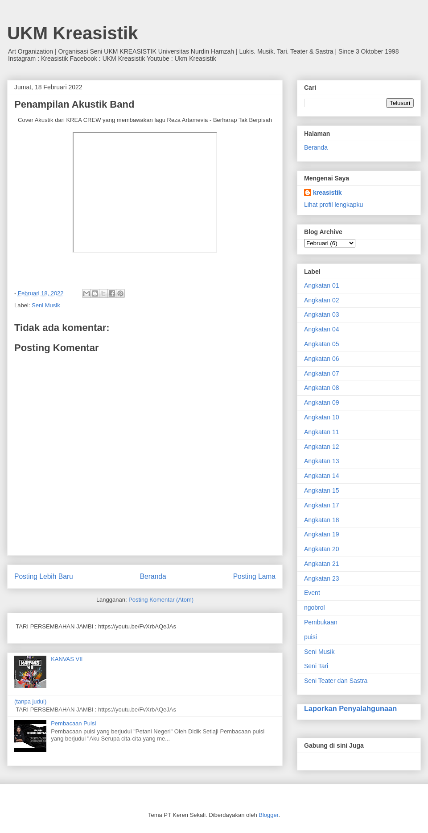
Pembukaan (320, 622)
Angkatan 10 (321, 417)
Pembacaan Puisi (73, 723)
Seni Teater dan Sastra (335, 680)
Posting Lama (254, 576)
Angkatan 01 (321, 285)
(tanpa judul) (30, 701)
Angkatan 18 (321, 519)
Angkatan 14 (321, 475)
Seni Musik (46, 305)
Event (312, 592)
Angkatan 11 (321, 431)
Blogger (268, 815)
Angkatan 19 (321, 534)
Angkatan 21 (321, 563)
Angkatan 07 (321, 373)
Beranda (153, 576)
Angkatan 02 (321, 300)
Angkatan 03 (321, 314)
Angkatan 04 (321, 329)
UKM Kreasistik (72, 33)
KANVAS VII (66, 659)
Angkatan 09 (321, 402)
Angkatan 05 (321, 343)
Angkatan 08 (321, 387)
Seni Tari (316, 666)
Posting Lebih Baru (43, 576)
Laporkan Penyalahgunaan (350, 708)
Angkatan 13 (321, 461)
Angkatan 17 (321, 505)
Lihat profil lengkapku (333, 204)
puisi (310, 636)
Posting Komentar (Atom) (160, 599)
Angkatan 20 (321, 549)
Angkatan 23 (321, 578)
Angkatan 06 (321, 358)
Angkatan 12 (321, 446)
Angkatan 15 (321, 490)
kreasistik (327, 192)
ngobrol (314, 607)
